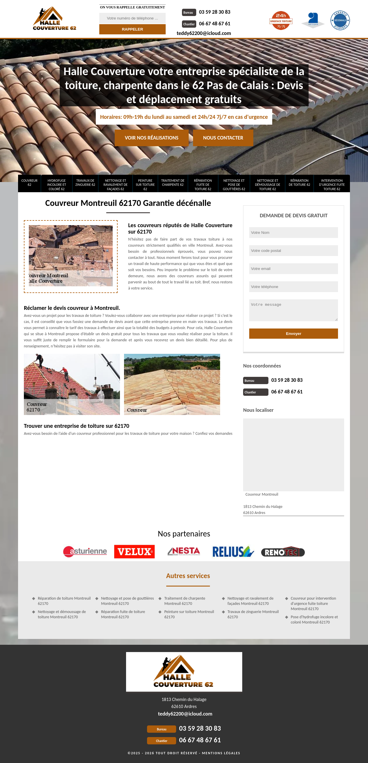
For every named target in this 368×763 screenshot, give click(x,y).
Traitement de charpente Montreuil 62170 (184, 601)
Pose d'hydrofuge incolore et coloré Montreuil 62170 (314, 619)
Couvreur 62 (29, 183)
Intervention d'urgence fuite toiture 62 (332, 185)
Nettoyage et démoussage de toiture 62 (267, 185)
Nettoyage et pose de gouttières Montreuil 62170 (127, 601)
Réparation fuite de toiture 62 (203, 185)
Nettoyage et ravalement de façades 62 (116, 185)
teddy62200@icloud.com (204, 33)
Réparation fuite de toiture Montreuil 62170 (123, 614)
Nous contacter (223, 138)
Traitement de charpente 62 (173, 183)
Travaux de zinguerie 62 (85, 183)
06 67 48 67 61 (206, 23)
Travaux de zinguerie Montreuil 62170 (253, 614)
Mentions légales (221, 753)
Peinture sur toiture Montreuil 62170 (189, 614)
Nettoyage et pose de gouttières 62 (234, 185)
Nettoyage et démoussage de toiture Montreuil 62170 (62, 614)
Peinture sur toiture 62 (145, 185)
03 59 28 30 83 (206, 12)
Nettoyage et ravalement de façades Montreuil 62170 (251, 601)
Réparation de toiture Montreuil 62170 (64, 601)
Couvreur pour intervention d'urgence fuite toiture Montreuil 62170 (313, 603)
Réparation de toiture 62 (299, 183)
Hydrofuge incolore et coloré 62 (56, 185)
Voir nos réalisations (151, 138)
